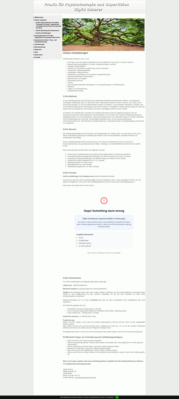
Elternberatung (40, 47)
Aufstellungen (40, 44)
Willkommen (39, 17)
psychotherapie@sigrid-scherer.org (85, 377)
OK (117, 397)
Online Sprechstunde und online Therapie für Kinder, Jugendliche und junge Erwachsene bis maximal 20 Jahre (48, 25)
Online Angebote (41, 20)
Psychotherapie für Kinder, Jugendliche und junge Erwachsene (47, 36)
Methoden (38, 49)
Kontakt (37, 57)
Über (36, 52)
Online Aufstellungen (43, 33)
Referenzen (39, 55)
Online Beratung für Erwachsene (47, 30)
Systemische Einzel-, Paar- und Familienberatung (46, 41)
